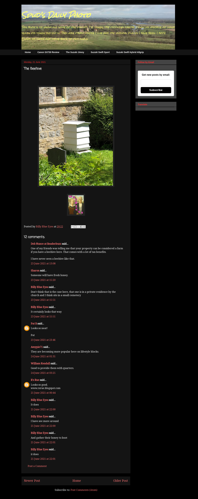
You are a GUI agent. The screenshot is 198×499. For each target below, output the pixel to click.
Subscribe (156, 90)
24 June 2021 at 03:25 (43, 372)
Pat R (34, 323)
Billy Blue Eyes (39, 287)
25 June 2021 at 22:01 (43, 442)
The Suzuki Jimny (75, 52)
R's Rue (35, 380)
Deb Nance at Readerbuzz (46, 243)
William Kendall (40, 363)
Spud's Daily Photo (55, 15)
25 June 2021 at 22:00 (43, 409)
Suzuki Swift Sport (100, 52)
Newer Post (32, 481)
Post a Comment (37, 466)
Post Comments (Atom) (84, 490)
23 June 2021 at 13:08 (43, 263)
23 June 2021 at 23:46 (43, 339)
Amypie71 (37, 347)
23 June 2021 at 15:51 (43, 299)
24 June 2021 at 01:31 (43, 356)
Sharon (35, 270)
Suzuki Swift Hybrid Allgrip (130, 52)
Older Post (120, 481)
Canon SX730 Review (48, 52)
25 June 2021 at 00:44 (43, 392)
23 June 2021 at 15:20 (43, 280)
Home (28, 52)
